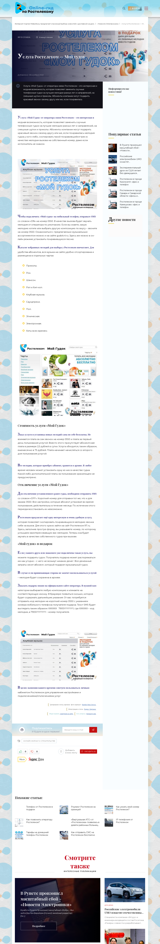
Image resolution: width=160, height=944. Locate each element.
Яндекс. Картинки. (90, 709)
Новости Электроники (108, 24)
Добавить (67, 751)
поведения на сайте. (66, 714)
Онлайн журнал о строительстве (39, 741)
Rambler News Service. (89, 705)
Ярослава (24, 37)
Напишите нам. (91, 714)
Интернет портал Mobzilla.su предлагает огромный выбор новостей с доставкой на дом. (54, 24)
